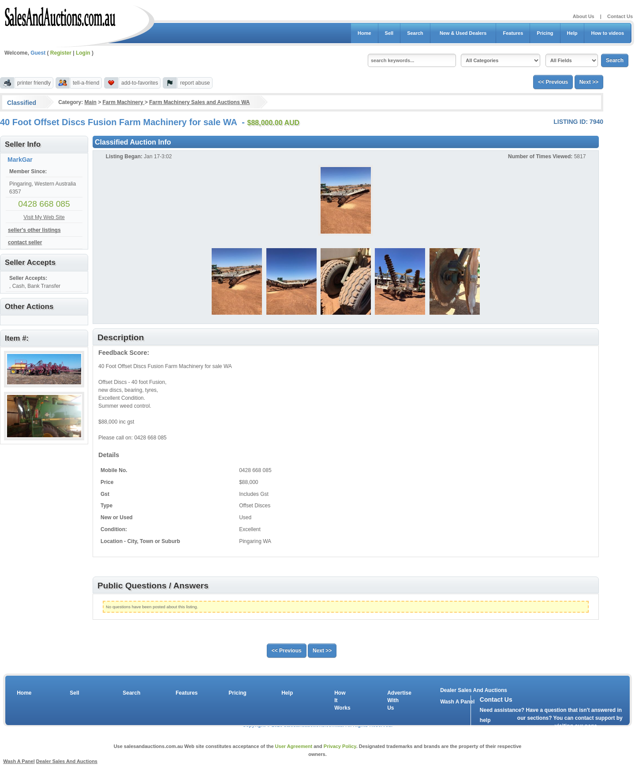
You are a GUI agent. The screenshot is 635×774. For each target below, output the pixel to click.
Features (513, 33)
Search (415, 33)
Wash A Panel (19, 761)
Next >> (588, 82)
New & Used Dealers (463, 33)
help (485, 720)
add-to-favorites (139, 83)
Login (83, 53)
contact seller (25, 242)
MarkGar (20, 159)
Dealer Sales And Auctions (473, 690)
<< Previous (553, 82)
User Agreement (294, 746)
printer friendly (34, 83)
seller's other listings (34, 230)
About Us (583, 16)
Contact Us (620, 16)
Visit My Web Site (44, 217)
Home (364, 33)
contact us (530, 728)
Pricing (545, 33)
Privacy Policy (340, 746)
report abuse (194, 83)
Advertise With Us (393, 700)
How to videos (607, 33)
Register (60, 53)
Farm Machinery (124, 102)
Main (90, 102)
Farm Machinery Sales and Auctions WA (199, 102)
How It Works (340, 700)
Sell (389, 33)
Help (572, 33)
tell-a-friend (86, 83)
